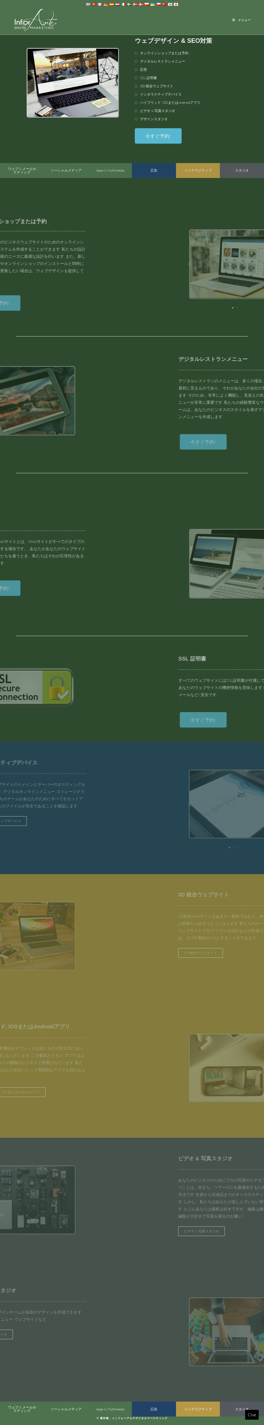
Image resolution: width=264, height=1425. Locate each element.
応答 (143, 69)
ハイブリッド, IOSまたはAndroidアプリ (170, 102)
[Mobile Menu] (241, 20)
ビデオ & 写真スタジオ (157, 111)
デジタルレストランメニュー (162, 61)
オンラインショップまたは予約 (164, 53)
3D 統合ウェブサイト (156, 86)
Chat (252, 1414)
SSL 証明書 (148, 78)
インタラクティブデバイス (161, 94)
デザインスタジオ (154, 119)
